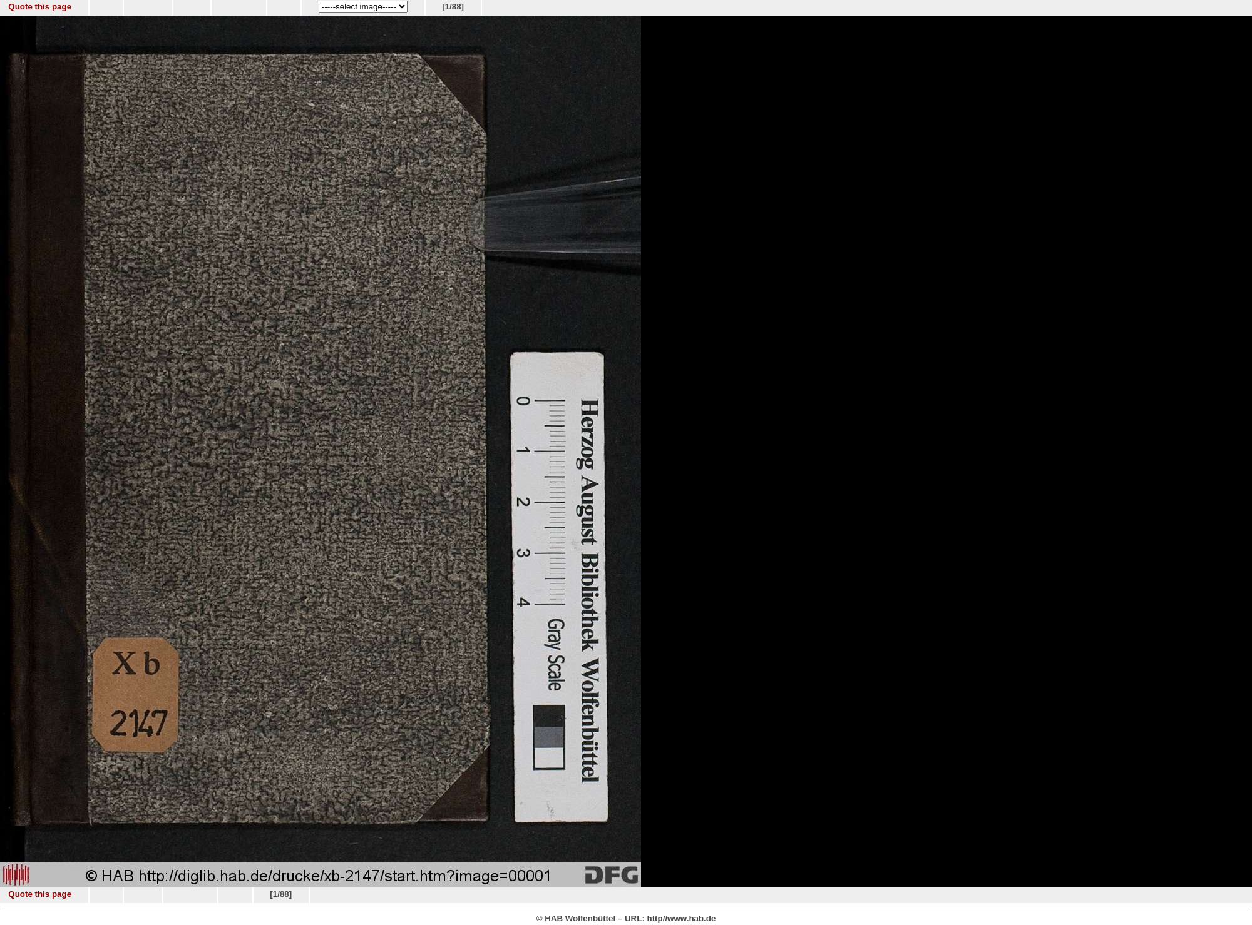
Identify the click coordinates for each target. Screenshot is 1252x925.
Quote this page (39, 6)
